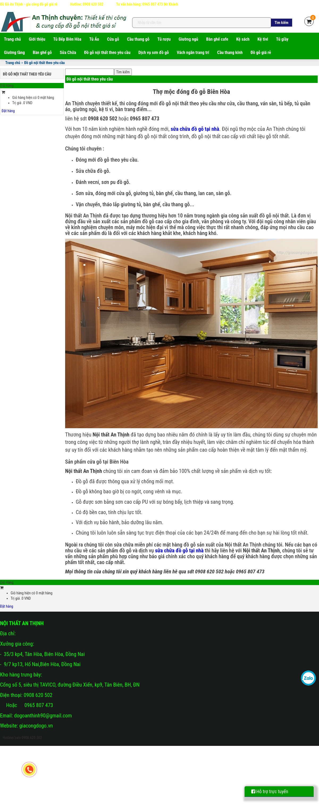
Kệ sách (242, 39)
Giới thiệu (37, 39)
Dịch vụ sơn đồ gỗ (153, 52)
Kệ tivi (262, 39)
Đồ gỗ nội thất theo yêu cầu (107, 52)
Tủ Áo (94, 39)
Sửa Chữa (68, 52)
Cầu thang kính (230, 52)
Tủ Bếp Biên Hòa (67, 39)
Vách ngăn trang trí (193, 52)
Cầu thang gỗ (138, 39)
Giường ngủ (188, 39)
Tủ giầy (282, 39)
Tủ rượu (164, 39)
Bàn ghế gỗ (42, 52)
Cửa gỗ (113, 39)
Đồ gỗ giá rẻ (261, 52)
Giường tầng (14, 52)
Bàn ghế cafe (217, 39)
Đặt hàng (8, 111)
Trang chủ (12, 39)
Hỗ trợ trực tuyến (269, 791)
